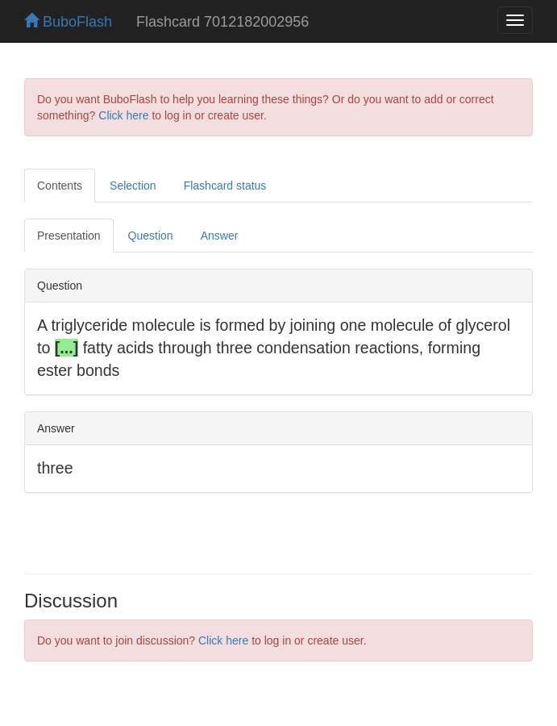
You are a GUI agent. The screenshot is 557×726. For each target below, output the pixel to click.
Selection (133, 185)
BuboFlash (68, 22)
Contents (59, 185)
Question (150, 235)
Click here (123, 115)
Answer (220, 235)
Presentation (69, 235)
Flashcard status (225, 185)
